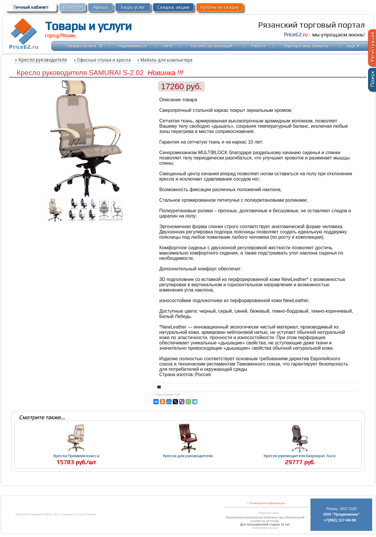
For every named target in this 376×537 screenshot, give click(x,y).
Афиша (100, 7)
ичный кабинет (31, 7)
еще (353, 45)
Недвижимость (132, 45)
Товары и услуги (88, 26)
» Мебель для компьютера (164, 60)
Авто (168, 45)
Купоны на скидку (219, 7)
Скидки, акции (173, 7)
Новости (72, 7)
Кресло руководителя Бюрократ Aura (299, 455)
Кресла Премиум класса (76, 455)
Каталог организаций (212, 45)
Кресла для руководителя (188, 455)
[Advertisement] (143, 491)
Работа (258, 45)
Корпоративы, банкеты (306, 45)
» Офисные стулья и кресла (102, 60)
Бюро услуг (133, 7)
